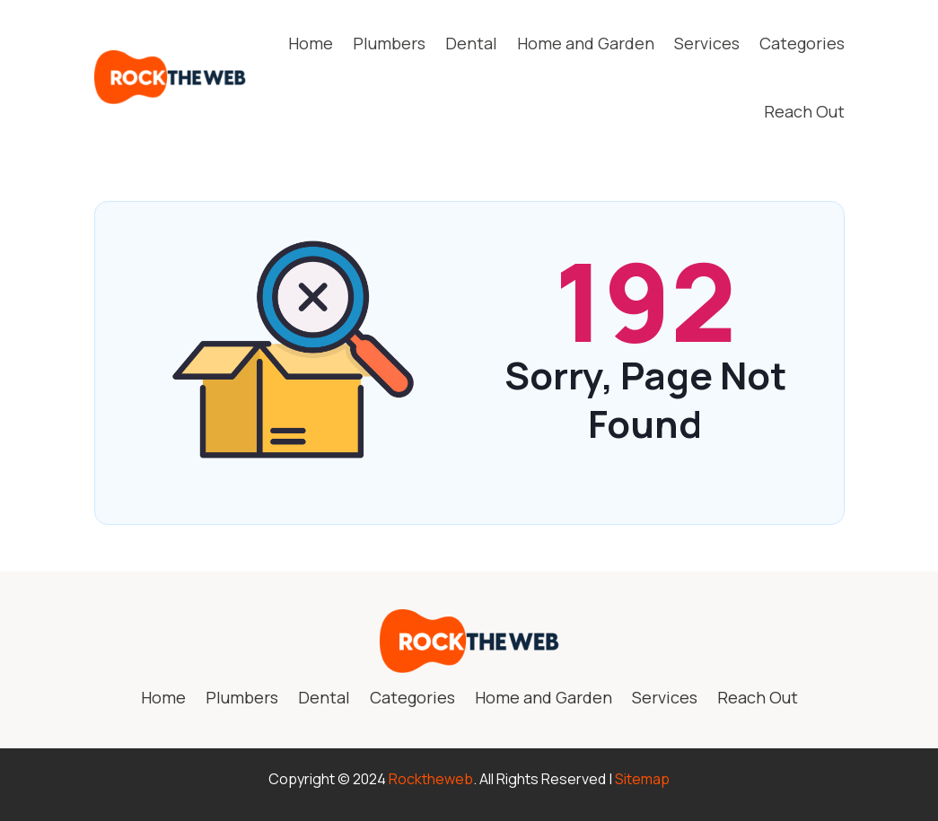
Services (707, 43)
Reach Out (804, 111)
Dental (471, 43)
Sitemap (642, 779)
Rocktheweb (431, 779)
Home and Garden (585, 43)
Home (310, 43)
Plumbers (389, 43)
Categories (802, 43)
